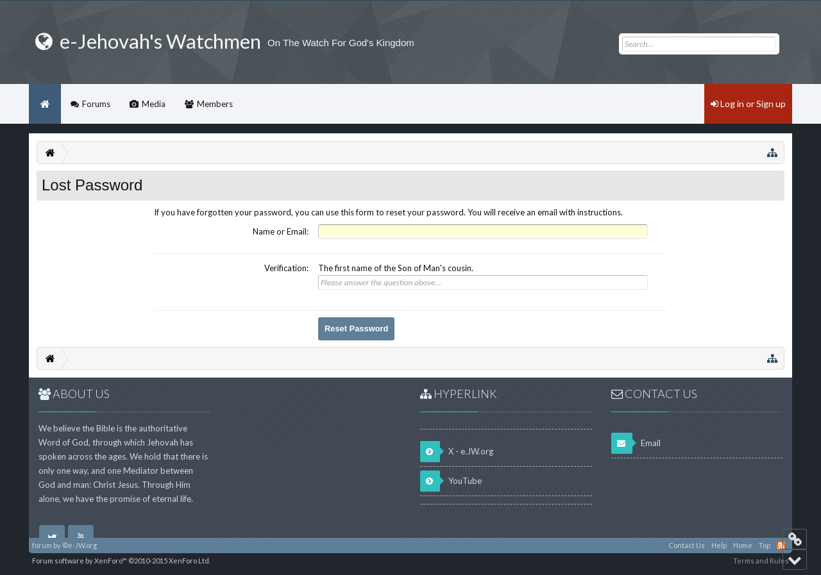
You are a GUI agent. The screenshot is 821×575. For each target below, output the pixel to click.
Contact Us (686, 545)
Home (45, 104)
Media (153, 104)
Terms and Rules (761, 560)
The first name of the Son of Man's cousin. (395, 268)
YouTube (451, 481)
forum (42, 545)
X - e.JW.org (456, 451)
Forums (96, 104)
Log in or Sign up (748, 103)
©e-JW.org (79, 545)
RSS (781, 545)
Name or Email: (281, 231)
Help (719, 545)
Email (636, 443)
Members (215, 104)
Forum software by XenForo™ (121, 560)
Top (764, 545)
